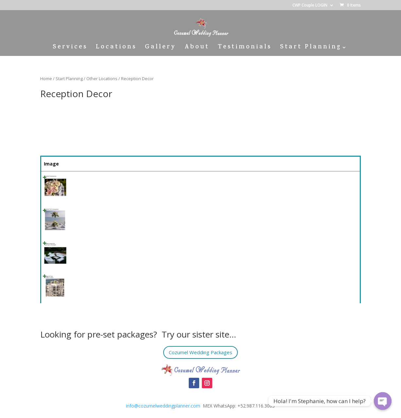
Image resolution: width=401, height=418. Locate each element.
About (196, 48)
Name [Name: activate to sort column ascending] (79, 164)
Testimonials (244, 48)
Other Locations (101, 78)
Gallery (160, 48)
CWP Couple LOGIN (309, 5)
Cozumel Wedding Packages (200, 352)
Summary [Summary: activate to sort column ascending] (126, 164)
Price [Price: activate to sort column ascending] (306, 164)
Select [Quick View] (342, 180)
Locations (116, 48)
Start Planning (310, 48)
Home (46, 78)
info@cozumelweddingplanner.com (163, 406)
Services (70, 48)
